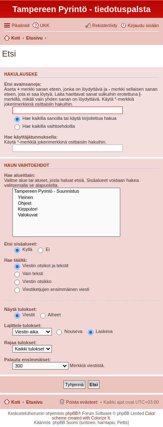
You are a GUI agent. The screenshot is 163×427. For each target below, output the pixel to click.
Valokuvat (66, 215)
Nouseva (69, 331)
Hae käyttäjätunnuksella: (31, 136)
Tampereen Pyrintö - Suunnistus (66, 191)
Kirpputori (66, 209)
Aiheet (50, 314)
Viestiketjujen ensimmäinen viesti (52, 289)
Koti (15, 402)
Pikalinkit (20, 25)
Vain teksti (29, 273)
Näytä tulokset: (20, 309)
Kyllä (23, 249)
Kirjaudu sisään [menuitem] (143, 25)
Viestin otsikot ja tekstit (41, 265)
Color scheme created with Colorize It (103, 415)
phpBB (72, 413)
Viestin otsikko (33, 281)
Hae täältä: (15, 260)
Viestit (25, 314)
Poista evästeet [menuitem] (81, 402)
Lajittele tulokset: (22, 325)
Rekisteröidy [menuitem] (104, 25)
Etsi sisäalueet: (20, 243)
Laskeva (100, 331)
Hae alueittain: (19, 175)
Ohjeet (66, 203)
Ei (44, 249)
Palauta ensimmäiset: (27, 359)
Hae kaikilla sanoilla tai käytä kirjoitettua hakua (66, 118)
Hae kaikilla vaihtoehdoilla (45, 126)
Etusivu (34, 402)
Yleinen (66, 198)
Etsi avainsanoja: (22, 84)
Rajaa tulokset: (20, 342)
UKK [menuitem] (44, 25)
